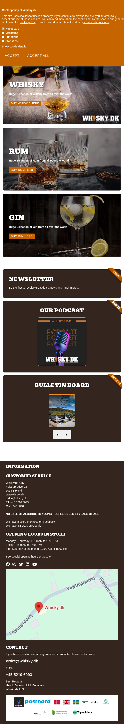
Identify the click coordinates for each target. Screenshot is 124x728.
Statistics (11, 41)
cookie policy (27, 22)
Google (46, 556)
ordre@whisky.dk (16, 498)
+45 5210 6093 (19, 675)
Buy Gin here (22, 236)
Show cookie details (14, 46)
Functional (12, 37)
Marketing (11, 32)
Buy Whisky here (25, 103)
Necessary (12, 28)
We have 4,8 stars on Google (23, 525)
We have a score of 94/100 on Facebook (30, 521)
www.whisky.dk (15, 494)
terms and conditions (96, 22)
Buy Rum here (22, 169)
